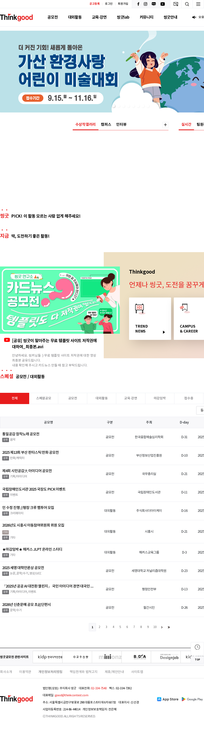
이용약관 (25, 672)
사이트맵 (137, 672)
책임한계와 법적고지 (84, 672)
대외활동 (75, 17)
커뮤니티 (146, 17)
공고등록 (94, 4)
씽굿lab (123, 17)
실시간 (186, 124)
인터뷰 (121, 124)
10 (155, 627)
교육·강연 (99, 17)
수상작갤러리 (85, 124)
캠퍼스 (106, 124)
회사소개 (6, 672)
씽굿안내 (170, 17)
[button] (113, 105)
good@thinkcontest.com (71, 695)
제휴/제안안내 (114, 672)
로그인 (109, 4)
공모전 (52, 17)
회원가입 (123, 4)
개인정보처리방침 (50, 672)
